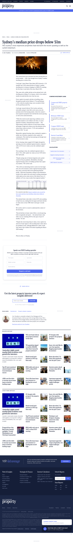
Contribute (68, 1)
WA (61, 485)
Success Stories (6, 478)
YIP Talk (4, 486)
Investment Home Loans (40, 10)
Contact (9, 507)
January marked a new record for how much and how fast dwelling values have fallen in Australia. (30, 193)
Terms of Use (30, 511)
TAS (66, 487)
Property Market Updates (24, 311)
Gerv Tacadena (7, 52)
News (3, 474)
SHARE (65, 52)
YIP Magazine (55, 1)
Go (68, 478)
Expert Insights (5, 476)
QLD (56, 489)
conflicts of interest (33, 517)
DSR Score (4, 488)
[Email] (25, 267)
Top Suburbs (58, 474)
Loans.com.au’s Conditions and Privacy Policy (34, 275)
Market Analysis (6, 480)
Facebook (15, 1)
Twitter (21, 1)
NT (60, 489)
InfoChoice (27, 528)
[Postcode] (34, 262)
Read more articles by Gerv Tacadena (20, 324)
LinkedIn (26, 1)
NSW (56, 485)
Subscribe (32, 300)
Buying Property (23, 474)
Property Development (25, 482)
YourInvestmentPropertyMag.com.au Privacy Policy (16, 275)
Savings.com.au (20, 528)
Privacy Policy (23, 511)
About (3, 507)
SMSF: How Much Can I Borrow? (44, 481)
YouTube (69, 507)
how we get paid (45, 517)
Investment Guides (24, 478)
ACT (66, 485)
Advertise (62, 1)
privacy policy (31, 304)
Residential (14, 311)
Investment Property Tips (26, 476)
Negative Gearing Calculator (43, 476)
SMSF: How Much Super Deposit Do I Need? (45, 479)
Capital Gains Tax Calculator (43, 474)
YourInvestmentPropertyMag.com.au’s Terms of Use (33, 274)
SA (60, 487)
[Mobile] (15, 262)
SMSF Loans (51, 10)
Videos (3, 482)
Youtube (32, 1)
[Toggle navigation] (70, 6)
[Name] (15, 258)
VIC (55, 487)
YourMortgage (33, 528)
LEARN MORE (66, 461)
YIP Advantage (47, 1)
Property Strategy (24, 480)
